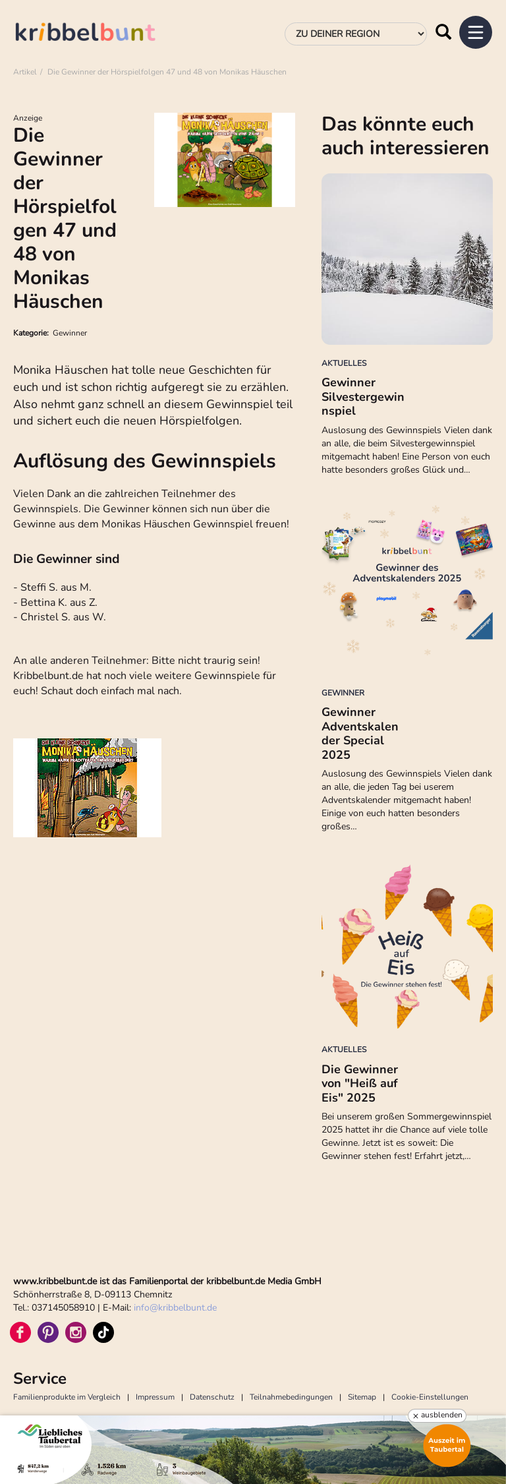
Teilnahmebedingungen (291, 1397)
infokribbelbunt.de (175, 1307)
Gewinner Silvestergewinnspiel (363, 396)
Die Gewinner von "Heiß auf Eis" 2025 (360, 1083)
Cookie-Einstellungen (429, 1397)
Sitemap (362, 1397)
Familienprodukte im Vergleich (67, 1397)
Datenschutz (212, 1397)
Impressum (155, 1397)
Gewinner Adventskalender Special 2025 (360, 733)
